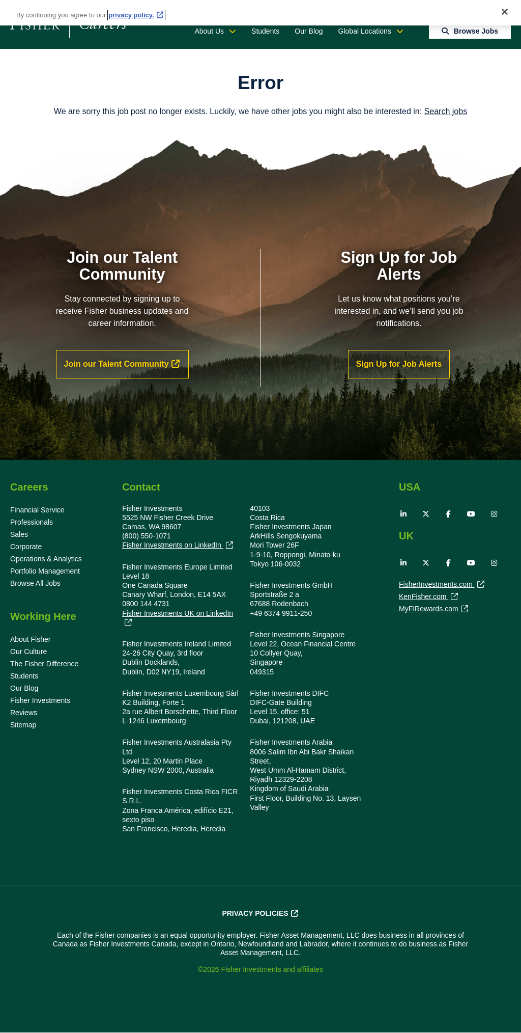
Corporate (26, 546)
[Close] (505, 12)
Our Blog (309, 31)
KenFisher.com (423, 597)
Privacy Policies (255, 913)
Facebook (449, 514)
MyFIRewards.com (428, 610)
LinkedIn (403, 514)
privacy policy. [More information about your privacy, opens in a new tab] (131, 15)
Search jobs (446, 111)
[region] (260, 12)
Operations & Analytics (46, 559)
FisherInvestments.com (437, 585)
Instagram (494, 514)
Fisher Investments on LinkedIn (172, 545)
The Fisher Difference (44, 664)
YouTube (471, 514)
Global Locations (364, 31)
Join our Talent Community (116, 364)
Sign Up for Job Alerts (399, 364)
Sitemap (23, 725)
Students (265, 31)
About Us (209, 31)
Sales (19, 534)
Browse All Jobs (35, 583)
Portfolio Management (45, 571)
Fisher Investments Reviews (40, 706)
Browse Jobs (476, 31)
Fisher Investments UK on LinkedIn (177, 613)
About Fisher (30, 639)
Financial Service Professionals (37, 516)
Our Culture (28, 651)
